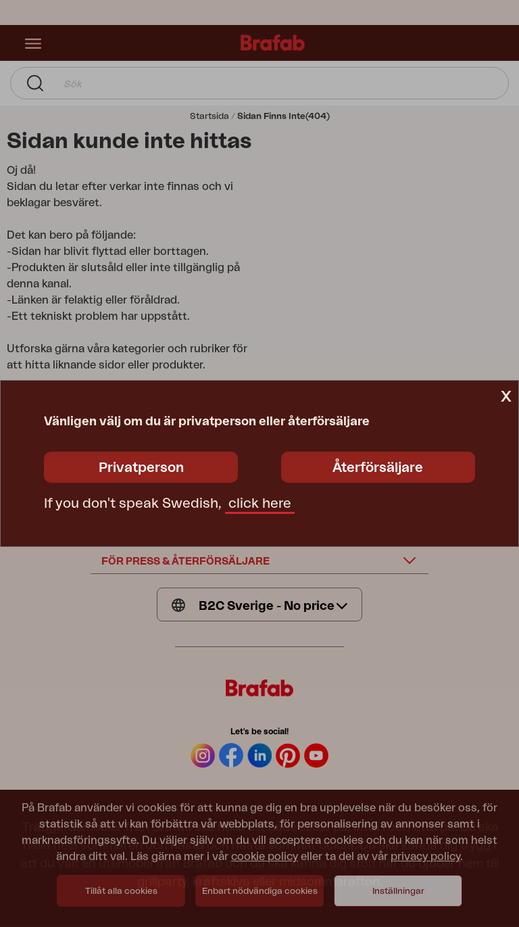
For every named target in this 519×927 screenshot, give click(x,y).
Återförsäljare (377, 468)
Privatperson (141, 468)
